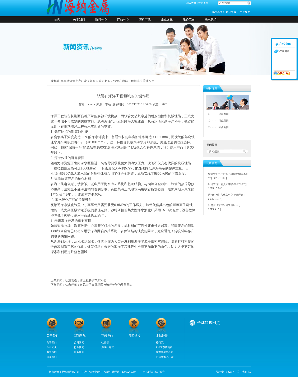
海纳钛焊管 (107, 347)
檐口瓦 (160, 342)
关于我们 (79, 19)
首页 (57, 19)
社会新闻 (224, 127)
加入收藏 (191, 2)
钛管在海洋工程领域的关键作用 (133, 81)
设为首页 (203, 2)
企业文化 (167, 19)
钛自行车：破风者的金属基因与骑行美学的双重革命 (98, 284)
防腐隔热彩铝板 (165, 352)
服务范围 (189, 19)
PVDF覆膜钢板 (164, 347)
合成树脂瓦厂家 (165, 356)
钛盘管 (105, 342)
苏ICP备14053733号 (153, 371)
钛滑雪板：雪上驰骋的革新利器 (85, 280)
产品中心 (123, 19)
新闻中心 (101, 19)
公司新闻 (104, 81)
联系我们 (210, 19)
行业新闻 (224, 120)
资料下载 (145, 19)
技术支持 (232, 12)
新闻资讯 (245, 12)
